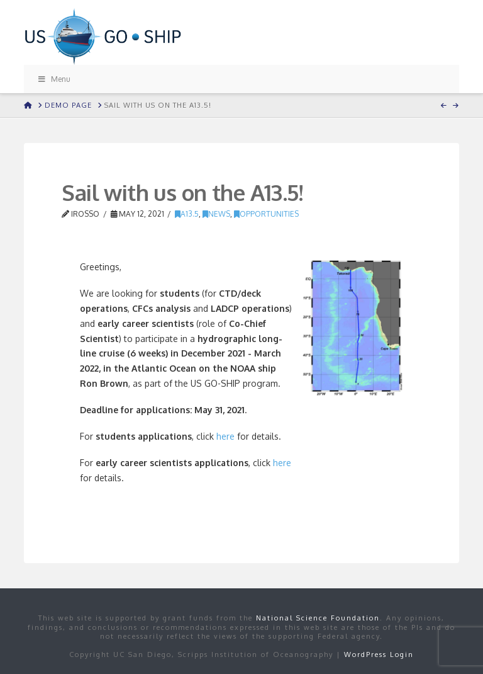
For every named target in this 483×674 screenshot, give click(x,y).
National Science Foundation (318, 618)
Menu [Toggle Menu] (53, 79)
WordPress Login (379, 654)
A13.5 (187, 214)
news (216, 214)
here (225, 436)
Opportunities (266, 214)
